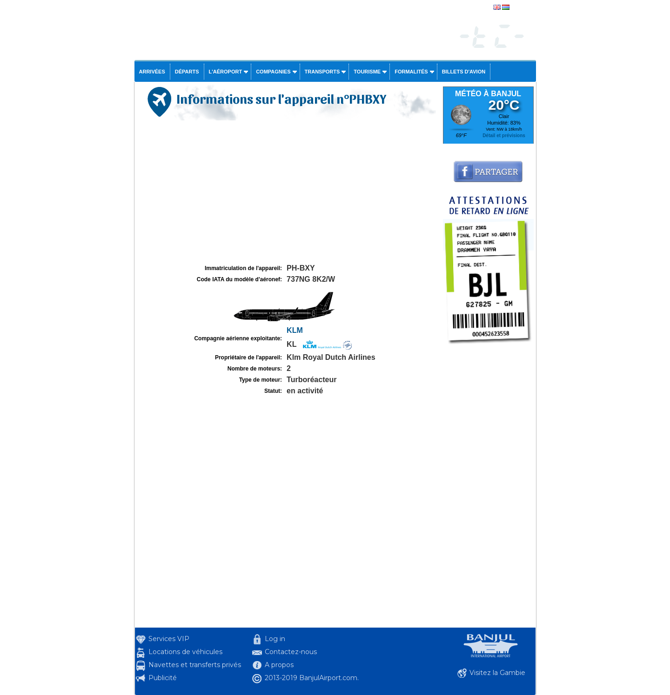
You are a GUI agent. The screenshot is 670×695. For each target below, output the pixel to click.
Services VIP (168, 639)
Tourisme (367, 71)
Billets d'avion (463, 71)
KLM (295, 330)
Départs (187, 71)
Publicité (162, 678)
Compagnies (273, 71)
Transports (322, 71)
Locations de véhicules (185, 652)
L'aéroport (225, 71)
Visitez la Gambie (497, 673)
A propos (279, 665)
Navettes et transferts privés (194, 665)
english (520, 8)
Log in (275, 639)
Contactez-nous (291, 652)
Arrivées (152, 71)
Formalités (411, 71)
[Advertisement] (287, 192)
